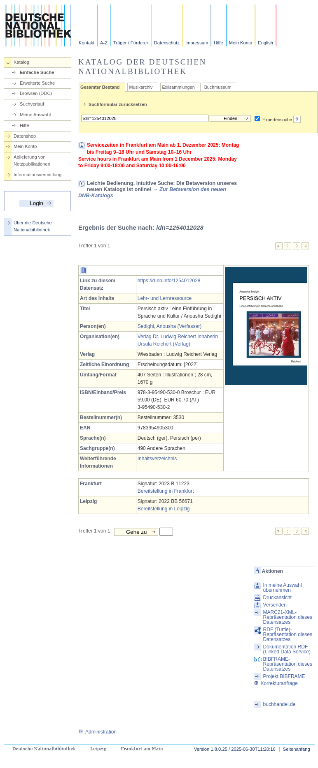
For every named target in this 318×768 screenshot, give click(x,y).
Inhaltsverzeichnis (157, 458)
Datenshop (25, 136)
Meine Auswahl (35, 114)
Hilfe (218, 42)
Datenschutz (167, 42)
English (265, 42)
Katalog (21, 62)
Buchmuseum (217, 87)
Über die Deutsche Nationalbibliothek (33, 226)
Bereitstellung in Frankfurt (166, 491)
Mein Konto (241, 42)
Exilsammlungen (178, 87)
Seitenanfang (296, 749)
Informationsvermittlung (37, 174)
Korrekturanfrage (276, 683)
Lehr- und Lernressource (165, 298)
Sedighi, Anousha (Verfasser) (169, 326)
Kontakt (86, 42)
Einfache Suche (37, 72)
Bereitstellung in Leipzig (164, 509)
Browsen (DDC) (36, 93)
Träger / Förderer (130, 42)
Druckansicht (277, 597)
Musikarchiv (140, 87)
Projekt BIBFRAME (284, 676)
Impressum (196, 42)
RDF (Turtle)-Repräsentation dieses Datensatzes (287, 634)
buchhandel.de (279, 704)
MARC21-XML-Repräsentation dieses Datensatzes (287, 617)
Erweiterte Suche (37, 83)
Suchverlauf (32, 103)
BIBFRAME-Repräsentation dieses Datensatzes (287, 664)
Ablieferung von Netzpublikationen (32, 160)
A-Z (104, 42)
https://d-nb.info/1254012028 (169, 281)
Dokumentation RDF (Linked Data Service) (287, 649)
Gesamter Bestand (99, 87)
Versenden (275, 605)
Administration (97, 732)
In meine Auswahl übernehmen (282, 587)
